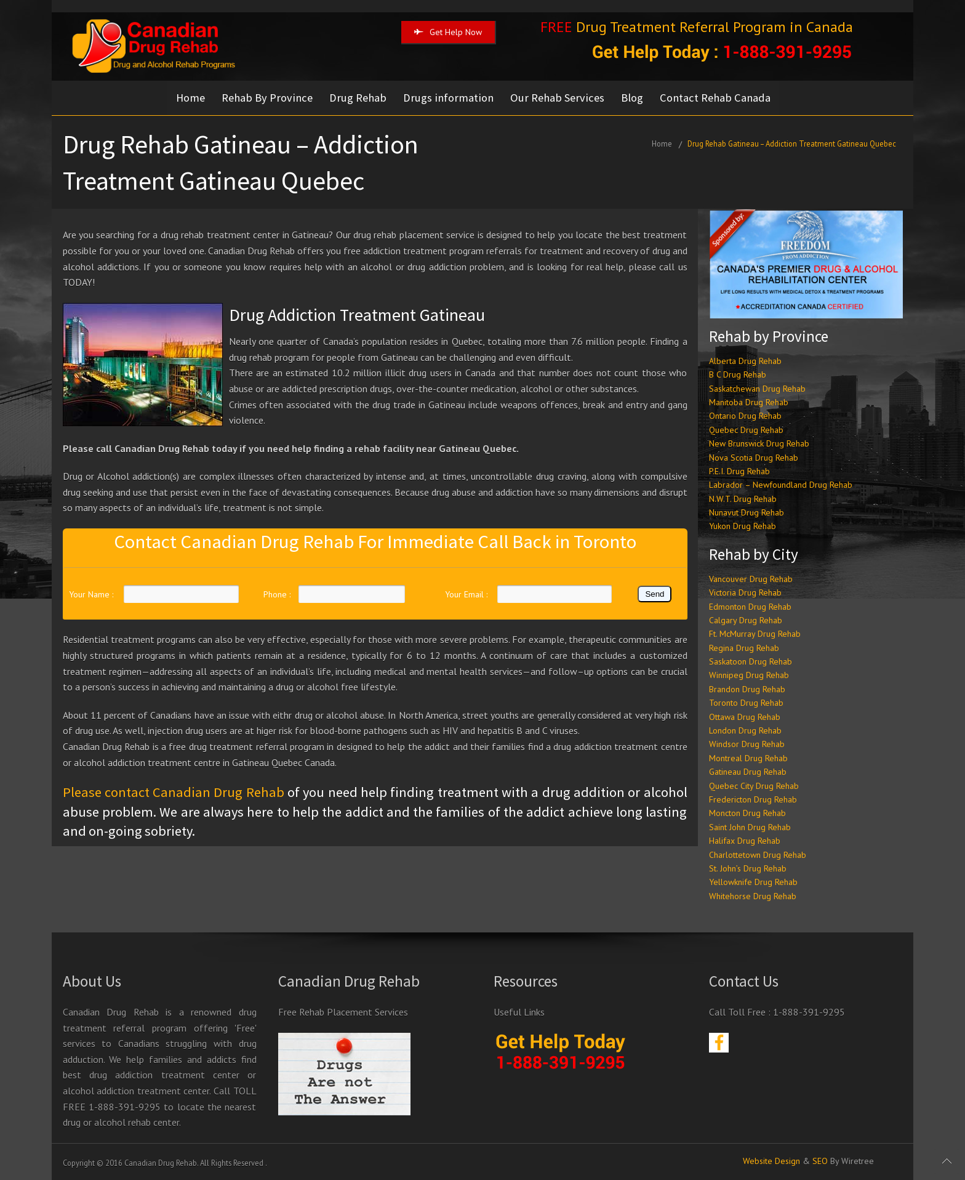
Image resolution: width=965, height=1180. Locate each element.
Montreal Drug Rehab (748, 756)
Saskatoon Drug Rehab (750, 660)
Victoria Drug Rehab (745, 591)
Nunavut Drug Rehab (746, 511)
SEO (820, 1159)
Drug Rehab (359, 98)
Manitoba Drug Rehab (748, 400)
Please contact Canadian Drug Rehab (173, 791)
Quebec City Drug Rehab (754, 784)
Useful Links (519, 1010)
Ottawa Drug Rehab (744, 715)
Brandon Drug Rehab (747, 687)
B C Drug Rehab (737, 373)
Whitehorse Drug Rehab (752, 894)
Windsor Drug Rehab (747, 743)
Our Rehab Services (560, 98)
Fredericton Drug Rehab (753, 798)
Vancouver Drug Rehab (751, 577)
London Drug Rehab (745, 729)
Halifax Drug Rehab (744, 839)
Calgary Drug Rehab (745, 618)
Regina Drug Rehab (744, 646)
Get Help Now (448, 32)
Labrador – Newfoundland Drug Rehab (780, 484)
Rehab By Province (267, 98)
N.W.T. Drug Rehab (743, 497)
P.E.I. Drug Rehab (739, 469)
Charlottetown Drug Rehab (757, 853)
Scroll (946, 1161)
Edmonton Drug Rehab (750, 605)
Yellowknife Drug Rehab (753, 881)
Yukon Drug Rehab (742, 525)
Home (190, 98)
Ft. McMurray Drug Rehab (755, 633)
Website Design (771, 1159)
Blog (635, 98)
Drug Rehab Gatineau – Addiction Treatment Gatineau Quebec (791, 143)
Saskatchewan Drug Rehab (757, 387)
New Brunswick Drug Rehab (759, 442)
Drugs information (450, 98)
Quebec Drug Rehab (746, 428)
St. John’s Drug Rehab (748, 867)
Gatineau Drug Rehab (748, 771)
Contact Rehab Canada (718, 98)
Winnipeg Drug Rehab (749, 674)
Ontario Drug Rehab (745, 415)
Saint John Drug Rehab (750, 825)
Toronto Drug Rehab (746, 702)
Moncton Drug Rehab (747, 812)
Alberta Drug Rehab (745, 359)
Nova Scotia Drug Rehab (753, 456)
